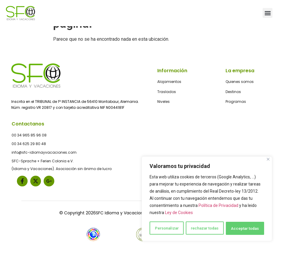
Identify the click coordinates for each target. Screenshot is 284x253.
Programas (236, 100)
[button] (267, 13)
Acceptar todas (245, 228)
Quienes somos (240, 81)
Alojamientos (169, 81)
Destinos (233, 91)
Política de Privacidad (218, 206)
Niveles (163, 100)
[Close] (268, 160)
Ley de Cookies (179, 213)
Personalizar (166, 228)
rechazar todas (205, 228)
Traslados (166, 91)
